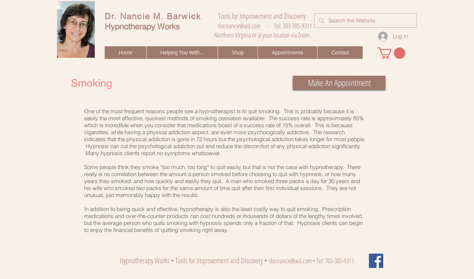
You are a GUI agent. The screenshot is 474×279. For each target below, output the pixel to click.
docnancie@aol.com (239, 25)
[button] (182, 52)
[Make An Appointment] (339, 82)
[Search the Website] (364, 20)
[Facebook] (376, 261)
